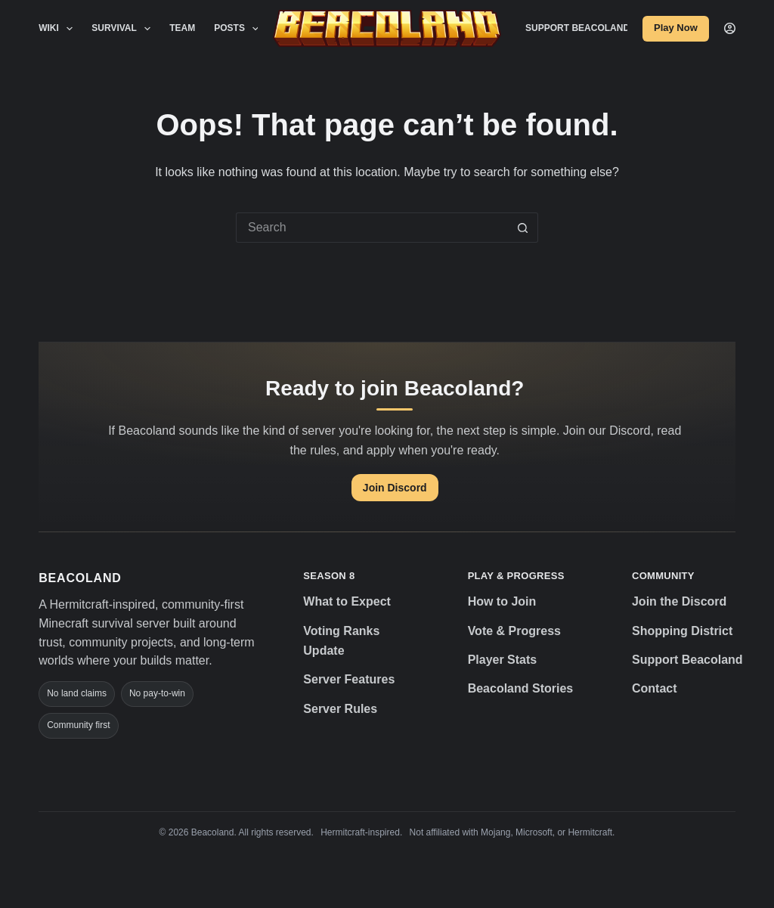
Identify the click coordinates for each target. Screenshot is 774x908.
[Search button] (523, 227)
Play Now (676, 27)
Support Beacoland (577, 28)
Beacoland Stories (521, 688)
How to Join (502, 601)
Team (182, 28)
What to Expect (347, 601)
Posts (239, 29)
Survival (123, 29)
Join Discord (395, 488)
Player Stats (502, 659)
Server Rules (340, 708)
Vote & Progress (514, 630)
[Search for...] (372, 227)
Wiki (59, 29)
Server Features (349, 679)
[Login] (729, 28)
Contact (654, 688)
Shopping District (682, 630)
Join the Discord (679, 601)
